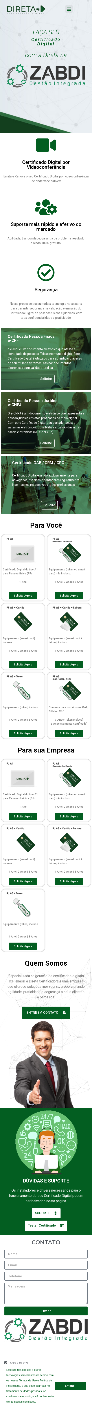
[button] (37, 1402)
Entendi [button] (70, 1385)
